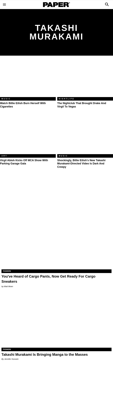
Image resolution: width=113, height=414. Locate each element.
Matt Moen (8, 286)
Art (4, 156)
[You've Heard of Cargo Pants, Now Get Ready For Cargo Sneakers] (56, 242)
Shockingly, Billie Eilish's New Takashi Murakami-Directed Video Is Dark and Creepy (81, 163)
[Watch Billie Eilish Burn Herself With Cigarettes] (28, 78)
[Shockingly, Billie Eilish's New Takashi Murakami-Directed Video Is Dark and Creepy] (85, 135)
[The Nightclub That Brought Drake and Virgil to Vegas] (85, 78)
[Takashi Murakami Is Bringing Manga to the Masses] (56, 320)
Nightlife (66, 99)
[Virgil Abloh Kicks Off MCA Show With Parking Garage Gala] (28, 135)
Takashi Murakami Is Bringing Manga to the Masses (44, 354)
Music (6, 99)
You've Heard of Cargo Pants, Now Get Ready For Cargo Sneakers (48, 278)
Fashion (7, 271)
